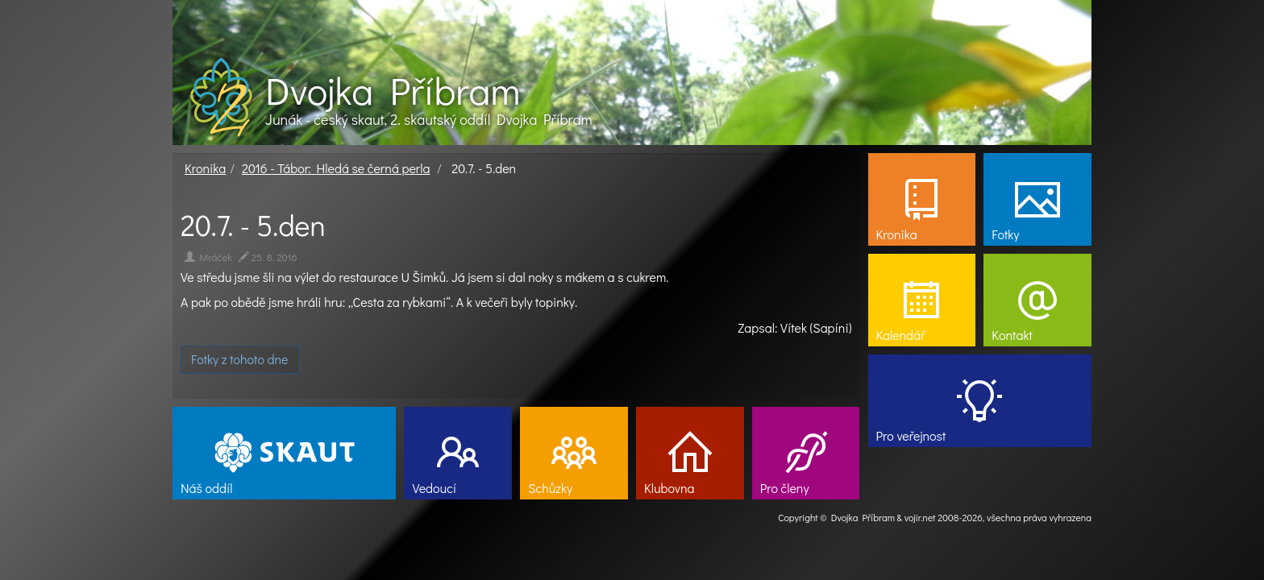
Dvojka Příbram (392, 90)
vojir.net (920, 517)
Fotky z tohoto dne (240, 358)
